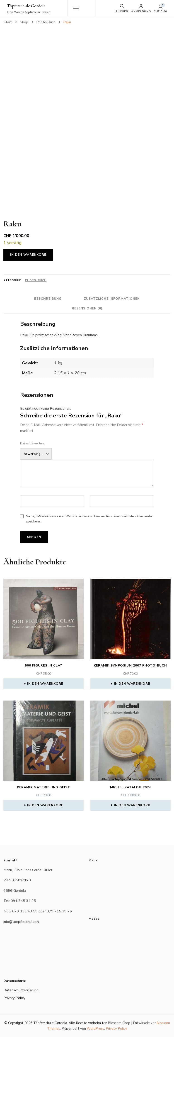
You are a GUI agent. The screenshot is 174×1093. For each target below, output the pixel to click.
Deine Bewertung (33, 499)
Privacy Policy (14, 1053)
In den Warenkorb (28, 310)
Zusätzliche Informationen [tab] (113, 354)
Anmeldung (141, 8)
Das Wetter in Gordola (129, 998)
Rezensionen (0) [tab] (87, 364)
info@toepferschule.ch (21, 977)
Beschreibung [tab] (47, 354)
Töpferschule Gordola (26, 6)
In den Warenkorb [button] (45, 739)
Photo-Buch (35, 336)
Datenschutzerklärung (21, 1046)
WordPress (95, 1084)
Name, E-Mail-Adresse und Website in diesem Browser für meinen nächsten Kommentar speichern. (89, 574)
